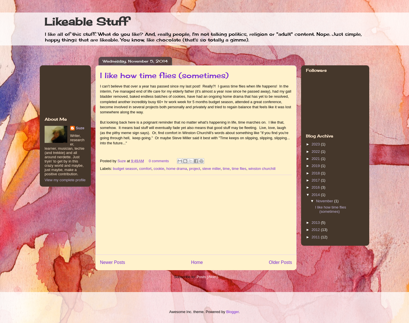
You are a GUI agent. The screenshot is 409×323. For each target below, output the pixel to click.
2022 (316, 151)
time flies (239, 168)
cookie (159, 168)
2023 (316, 144)
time (226, 168)
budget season (125, 168)
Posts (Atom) (207, 277)
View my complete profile (65, 180)
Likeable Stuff (86, 21)
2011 (316, 237)
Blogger (232, 312)
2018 (316, 173)
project (194, 168)
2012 (316, 230)
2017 (316, 180)
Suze (122, 161)
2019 (316, 166)
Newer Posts (112, 262)
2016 (316, 187)
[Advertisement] (196, 214)
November (325, 201)
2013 (316, 222)
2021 (316, 159)
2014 (316, 195)
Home (197, 262)
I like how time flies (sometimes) (164, 75)
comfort (145, 168)
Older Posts (280, 262)
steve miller (211, 168)
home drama (176, 168)
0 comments (159, 161)
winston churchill (262, 168)
